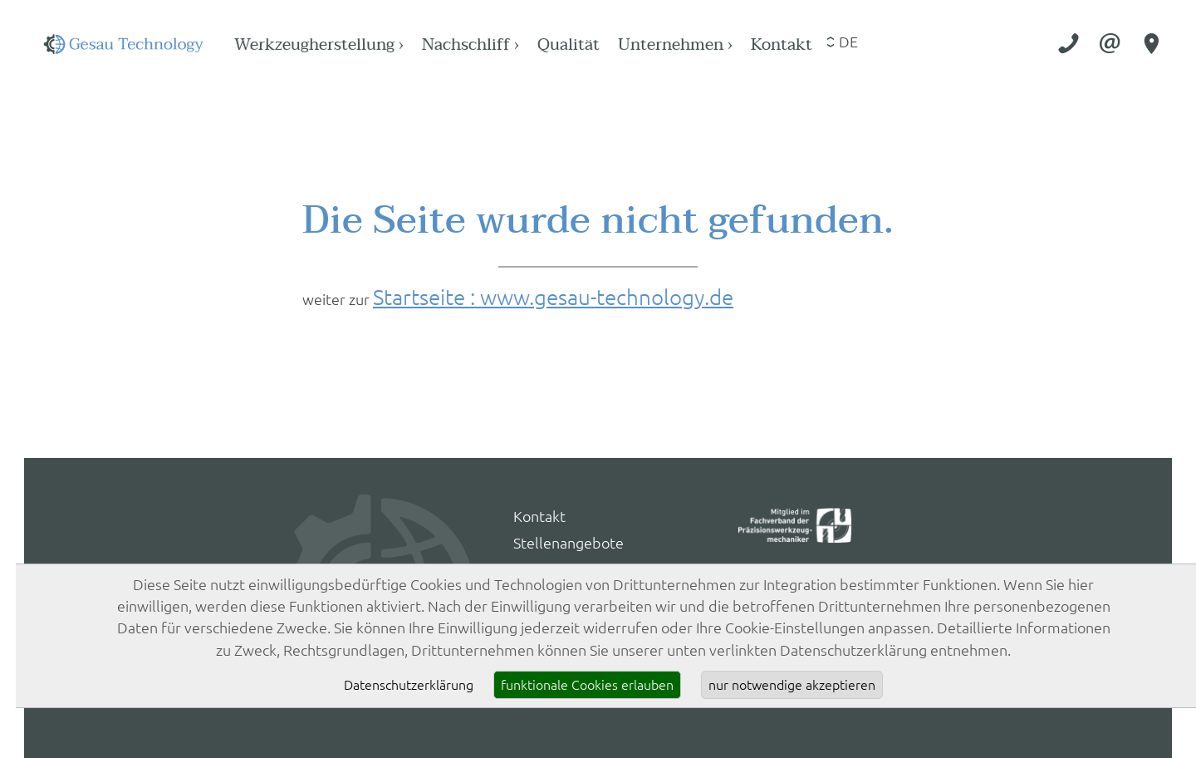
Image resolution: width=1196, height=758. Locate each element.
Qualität (714, 44)
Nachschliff (616, 44)
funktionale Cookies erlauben (587, 684)
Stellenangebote (568, 543)
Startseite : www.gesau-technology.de (553, 296)
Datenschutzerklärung (408, 684)
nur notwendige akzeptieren (791, 684)
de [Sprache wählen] (994, 42)
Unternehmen (820, 44)
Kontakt (927, 44)
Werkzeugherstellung (464, 44)
